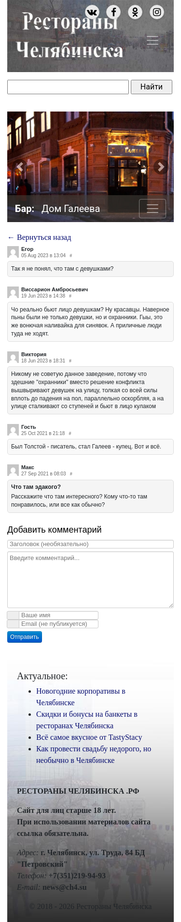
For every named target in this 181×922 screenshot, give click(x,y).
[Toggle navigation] (152, 40)
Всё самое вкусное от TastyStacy (89, 737)
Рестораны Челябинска (69, 33)
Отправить (24, 637)
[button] (19, 167)
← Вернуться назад (39, 237)
